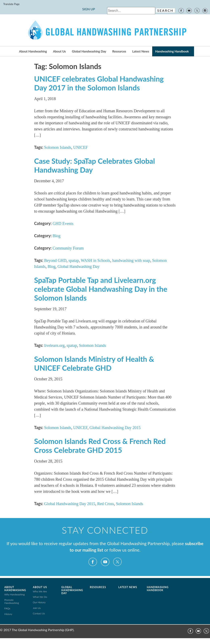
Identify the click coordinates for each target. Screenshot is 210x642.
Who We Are (40, 591)
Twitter (197, 10)
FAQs (7, 608)
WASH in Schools (95, 260)
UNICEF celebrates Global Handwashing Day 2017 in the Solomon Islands (99, 83)
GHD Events (63, 223)
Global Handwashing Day (89, 51)
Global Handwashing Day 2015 (115, 427)
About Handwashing (33, 51)
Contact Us (39, 613)
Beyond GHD (55, 260)
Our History (39, 602)
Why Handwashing (14, 594)
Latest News (140, 51)
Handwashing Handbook (172, 51)
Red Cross (105, 503)
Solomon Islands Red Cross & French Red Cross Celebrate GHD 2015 (100, 445)
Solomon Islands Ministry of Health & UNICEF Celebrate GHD (94, 363)
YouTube (189, 10)
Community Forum (68, 248)
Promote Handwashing (11, 601)
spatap (74, 260)
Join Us (37, 607)
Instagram (205, 10)
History (8, 614)
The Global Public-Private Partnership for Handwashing (105, 30)
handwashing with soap (131, 260)
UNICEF (80, 147)
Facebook (181, 10)
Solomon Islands (57, 147)
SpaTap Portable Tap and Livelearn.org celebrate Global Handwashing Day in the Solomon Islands (100, 289)
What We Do (40, 596)
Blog (56, 236)
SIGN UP (88, 9)
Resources (119, 51)
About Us (59, 51)
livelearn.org (54, 345)
